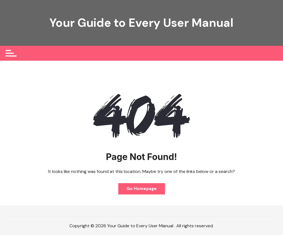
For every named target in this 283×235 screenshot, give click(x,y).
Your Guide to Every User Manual (141, 22)
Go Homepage (142, 188)
